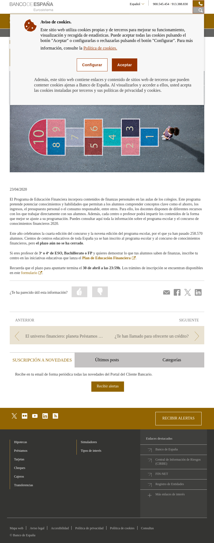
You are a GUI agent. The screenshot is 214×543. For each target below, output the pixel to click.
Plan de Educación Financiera (108, 258)
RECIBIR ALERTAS (178, 418)
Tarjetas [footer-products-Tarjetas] (19, 459)
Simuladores (89, 442)
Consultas (147, 528)
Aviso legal (37, 528)
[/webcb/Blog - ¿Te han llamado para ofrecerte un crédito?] (156, 336)
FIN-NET (161, 474)
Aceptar (124, 65)
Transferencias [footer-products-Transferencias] (23, 485)
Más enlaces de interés (170, 494)
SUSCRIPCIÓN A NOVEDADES (42, 360)
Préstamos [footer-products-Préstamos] (20, 451)
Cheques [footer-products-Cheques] (19, 468)
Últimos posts (107, 360)
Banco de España (166, 449)
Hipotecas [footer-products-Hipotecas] (20, 442)
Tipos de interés (91, 451)
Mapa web (16, 528)
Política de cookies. (100, 48)
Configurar (92, 65)
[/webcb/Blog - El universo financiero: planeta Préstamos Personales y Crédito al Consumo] (57, 336)
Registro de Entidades (169, 484)
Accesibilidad (60, 528)
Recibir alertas (108, 386)
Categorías (172, 360)
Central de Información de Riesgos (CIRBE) (177, 461)
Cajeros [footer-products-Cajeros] (19, 476)
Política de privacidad (89, 528)
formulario (31, 273)
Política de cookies (122, 528)
